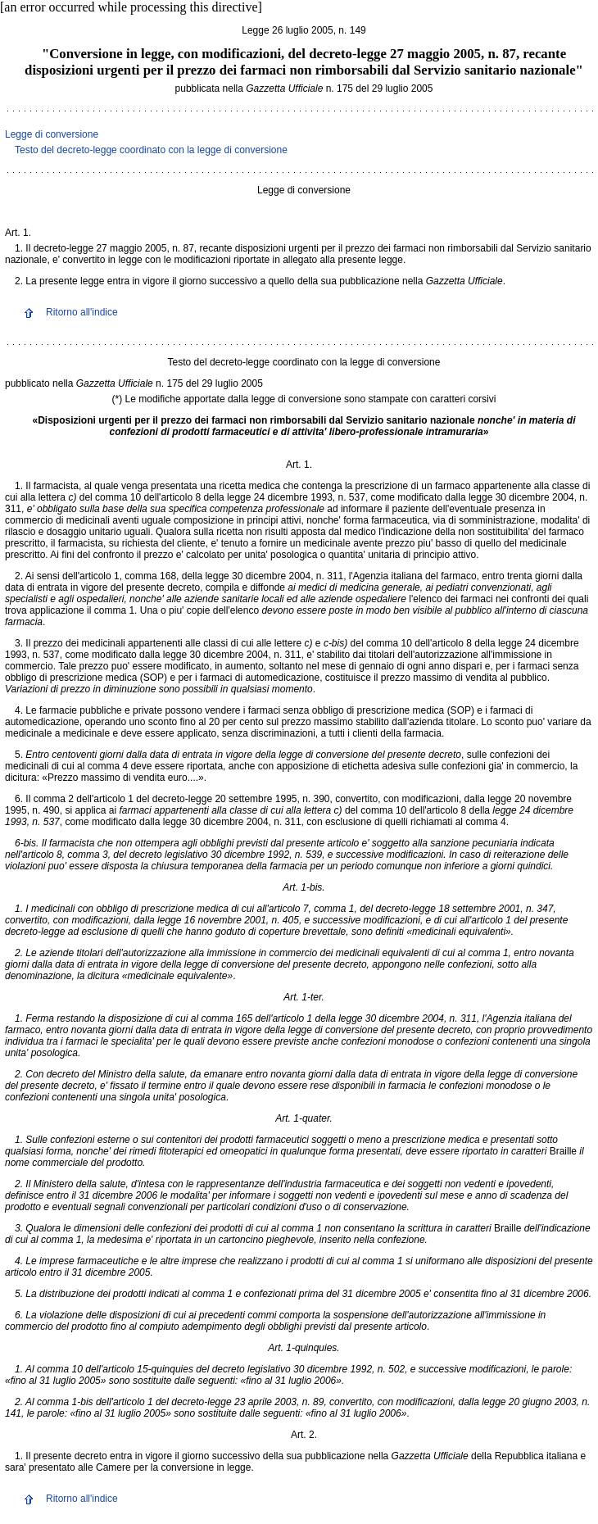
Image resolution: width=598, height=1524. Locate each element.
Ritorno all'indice (82, 312)
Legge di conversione (51, 134)
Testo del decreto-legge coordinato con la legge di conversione (151, 150)
